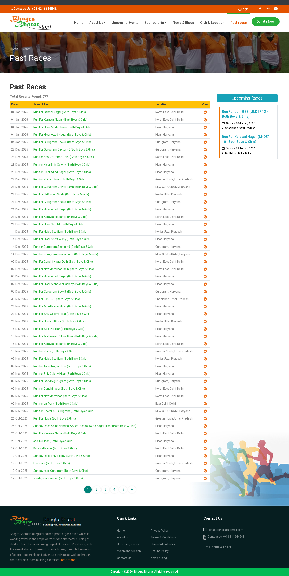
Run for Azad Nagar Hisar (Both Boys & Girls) (62, 366)
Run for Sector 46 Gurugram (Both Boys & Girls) (64, 411)
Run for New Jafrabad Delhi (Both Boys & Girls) (63, 157)
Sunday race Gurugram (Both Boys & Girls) (60, 470)
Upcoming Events (125, 23)
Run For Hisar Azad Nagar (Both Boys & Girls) (62, 134)
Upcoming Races (128, 544)
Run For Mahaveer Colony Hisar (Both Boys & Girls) (65, 336)
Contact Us (124, 558)
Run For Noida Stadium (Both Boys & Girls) (60, 231)
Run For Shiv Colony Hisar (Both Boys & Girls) (62, 313)
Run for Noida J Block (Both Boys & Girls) (59, 179)
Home (78, 23)
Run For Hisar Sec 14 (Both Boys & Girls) (58, 224)
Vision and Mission (129, 551)
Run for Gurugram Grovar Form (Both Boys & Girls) (65, 254)
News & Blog (159, 558)
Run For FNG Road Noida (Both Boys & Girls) (61, 194)
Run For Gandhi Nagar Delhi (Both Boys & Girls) (63, 261)
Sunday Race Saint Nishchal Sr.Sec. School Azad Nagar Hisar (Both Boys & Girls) (84, 426)
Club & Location (212, 23)
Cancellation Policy (163, 544)
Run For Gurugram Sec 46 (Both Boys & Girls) (62, 142)
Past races (238, 23)
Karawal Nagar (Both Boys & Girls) (55, 448)
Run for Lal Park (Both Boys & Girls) (55, 403)
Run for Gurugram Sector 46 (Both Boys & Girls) (64, 246)
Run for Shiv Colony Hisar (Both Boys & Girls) (61, 373)
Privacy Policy (159, 530)
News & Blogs (183, 23)
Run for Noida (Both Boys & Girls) (54, 351)
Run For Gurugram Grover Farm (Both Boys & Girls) (65, 186)
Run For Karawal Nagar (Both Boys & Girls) (60, 119)
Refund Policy (160, 551)
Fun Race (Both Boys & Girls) (51, 463)
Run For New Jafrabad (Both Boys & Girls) (60, 396)
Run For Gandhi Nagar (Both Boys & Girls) (59, 112)
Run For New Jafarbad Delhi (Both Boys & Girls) (63, 269)
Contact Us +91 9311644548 (224, 537)
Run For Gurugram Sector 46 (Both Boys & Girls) (64, 149)
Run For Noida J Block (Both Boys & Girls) (59, 321)
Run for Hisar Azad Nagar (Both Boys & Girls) (62, 172)
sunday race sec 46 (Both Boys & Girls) (58, 478)
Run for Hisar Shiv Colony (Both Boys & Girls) (61, 164)
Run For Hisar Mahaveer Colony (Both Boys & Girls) (65, 284)
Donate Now (265, 21)
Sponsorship (154, 23)
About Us (96, 23)
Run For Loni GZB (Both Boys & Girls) (56, 299)
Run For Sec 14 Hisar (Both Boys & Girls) (58, 329)
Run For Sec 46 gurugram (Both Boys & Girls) (62, 381)
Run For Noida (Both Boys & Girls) (54, 418)
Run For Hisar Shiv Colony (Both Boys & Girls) (62, 239)
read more (68, 560)
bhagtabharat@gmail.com (226, 529)
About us (123, 537)
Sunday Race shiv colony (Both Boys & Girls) (61, 455)
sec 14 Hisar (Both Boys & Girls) (53, 441)
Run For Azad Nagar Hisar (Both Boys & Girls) (62, 306)
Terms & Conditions (163, 537)
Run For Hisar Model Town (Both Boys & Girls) (62, 127)
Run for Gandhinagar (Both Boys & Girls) (59, 388)
